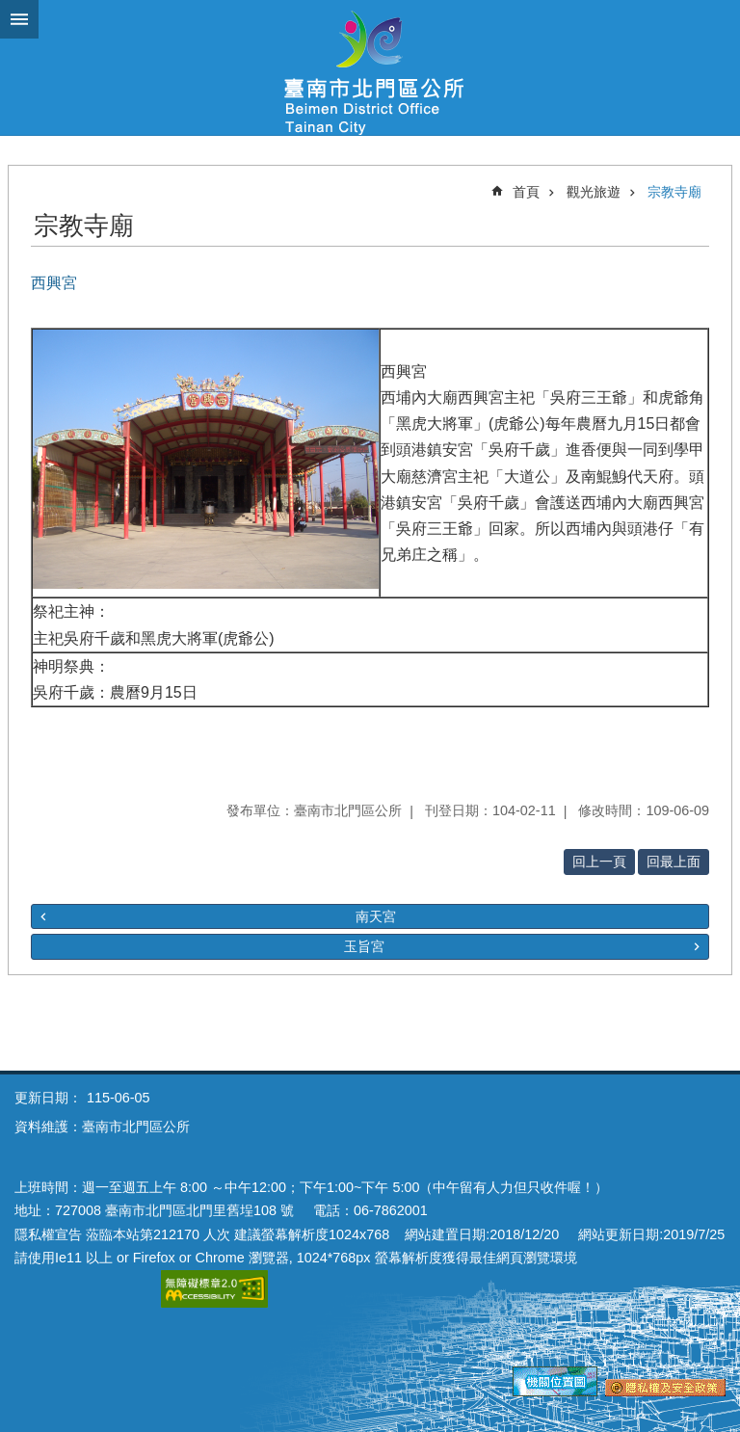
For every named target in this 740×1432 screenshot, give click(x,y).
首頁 (526, 191)
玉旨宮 (364, 946)
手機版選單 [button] (19, 19)
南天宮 (376, 916)
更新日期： (48, 1097)
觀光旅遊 (594, 191)
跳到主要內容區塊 (10, 10)
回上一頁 (599, 861)
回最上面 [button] (673, 861)
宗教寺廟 (674, 191)
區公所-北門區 (370, 67)
